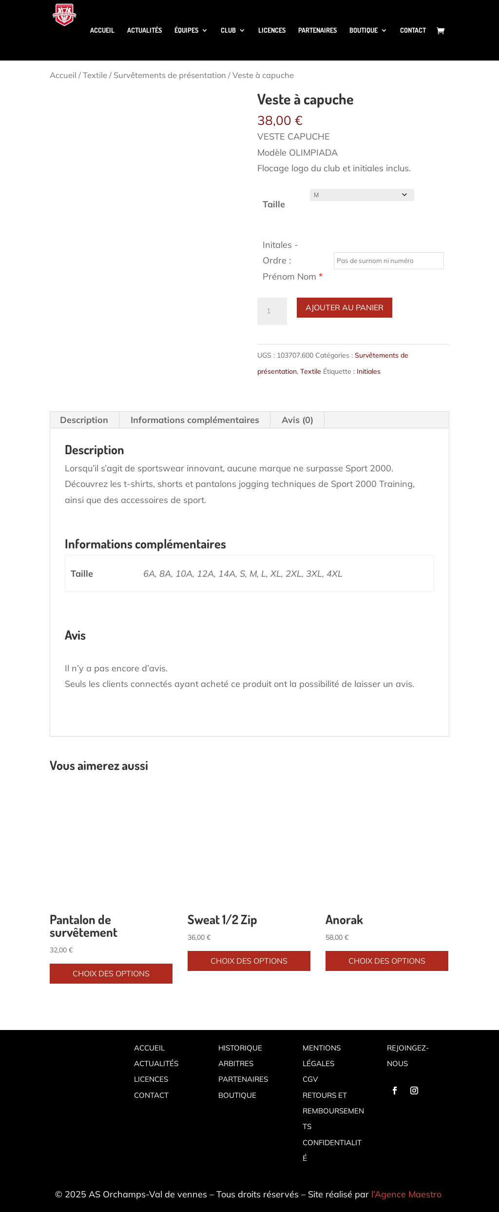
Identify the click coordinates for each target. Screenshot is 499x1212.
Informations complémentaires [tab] (195, 419)
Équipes (186, 30)
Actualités (144, 30)
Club (228, 30)
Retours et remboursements (333, 1111)
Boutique (363, 30)
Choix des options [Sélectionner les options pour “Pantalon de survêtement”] (111, 973)
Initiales (369, 371)
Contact (413, 30)
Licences (272, 30)
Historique (240, 1047)
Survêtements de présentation (170, 75)
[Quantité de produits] (272, 311)
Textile (95, 75)
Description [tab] (84, 419)
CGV (310, 1079)
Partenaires (317, 30)
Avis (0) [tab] (297, 419)
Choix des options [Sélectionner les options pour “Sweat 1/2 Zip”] (249, 961)
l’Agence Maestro (406, 1194)
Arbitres (235, 1063)
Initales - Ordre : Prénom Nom (293, 260)
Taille (274, 204)
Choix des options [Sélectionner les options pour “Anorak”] (386, 961)
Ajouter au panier (345, 307)
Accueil (102, 30)
